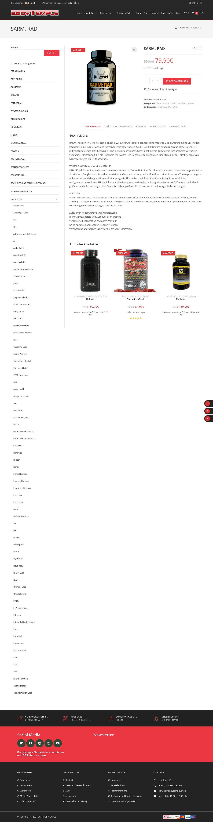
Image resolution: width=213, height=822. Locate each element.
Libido (14, 135)
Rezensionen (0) (177, 126)
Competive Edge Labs (23, 361)
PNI (15, 219)
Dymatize (17, 410)
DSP (15, 403)
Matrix (16, 551)
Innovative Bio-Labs (22, 488)
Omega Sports (19, 594)
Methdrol (181, 299)
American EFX (19, 255)
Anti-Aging (16, 79)
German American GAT (23, 431)
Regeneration (18, 159)
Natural (138, 296)
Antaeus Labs (19, 262)
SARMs (190, 103)
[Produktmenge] (152, 80)
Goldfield (145, 296)
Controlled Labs (20, 368)
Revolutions (18, 643)
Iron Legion (18, 502)
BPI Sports (17, 318)
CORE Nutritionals (21, 375)
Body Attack (18, 311)
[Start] (176, 27)
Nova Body (18, 565)
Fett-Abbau (16, 103)
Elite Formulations (21, 417)
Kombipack (16, 127)
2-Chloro (162, 106)
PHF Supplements (21, 608)
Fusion (193, 296)
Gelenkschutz (18, 119)
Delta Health (18, 389)
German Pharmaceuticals (24, 438)
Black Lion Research (22, 304)
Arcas (15, 283)
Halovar (90, 299)
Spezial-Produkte (20, 167)
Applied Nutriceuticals (23, 269)
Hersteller (16, 199)
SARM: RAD (196, 27)
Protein (15, 151)
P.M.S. (16, 601)
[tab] (93, 126)
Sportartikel (17, 175)
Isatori (16, 509)
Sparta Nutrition (20, 678)
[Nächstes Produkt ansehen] (200, 48)
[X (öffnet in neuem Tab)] (189, 3)
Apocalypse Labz (20, 212)
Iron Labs (17, 495)
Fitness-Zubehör (19, 111)
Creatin (15, 95)
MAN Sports (18, 544)
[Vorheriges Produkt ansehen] (194, 48)
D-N (15, 382)
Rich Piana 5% (19, 650)
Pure (15, 629)
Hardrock (17, 453)
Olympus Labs (19, 587)
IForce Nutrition (20, 474)
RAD (169, 106)
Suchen (14, 47)
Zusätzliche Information (118, 126)
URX (15, 227)
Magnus (16, 537)
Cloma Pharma (20, 354)
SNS (15, 671)
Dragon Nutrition (21, 396)
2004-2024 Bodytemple (44, 817)
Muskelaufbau (179, 103)
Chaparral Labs (20, 347)
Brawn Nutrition (163, 103)
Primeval (17, 615)
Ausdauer (16, 87)
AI (14, 241)
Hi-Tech (16, 460)
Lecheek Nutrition (21, 516)
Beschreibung (92, 126)
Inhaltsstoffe (158, 126)
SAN (15, 664)
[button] (134, 49)
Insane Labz (18, 205)
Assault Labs (18, 290)
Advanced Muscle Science (24, 234)
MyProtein (18, 558)
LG (14, 523)
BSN (15, 340)
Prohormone (91, 296)
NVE (15, 580)
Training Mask (19, 685)
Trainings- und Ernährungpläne (28, 183)
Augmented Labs (20, 297)
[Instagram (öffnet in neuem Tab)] (200, 3)
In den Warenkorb (177, 81)
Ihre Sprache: (17, 3)
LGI (14, 530)
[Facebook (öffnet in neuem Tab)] (193, 3)
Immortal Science (21, 481)
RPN (15, 657)
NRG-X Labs (18, 572)
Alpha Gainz (18, 248)
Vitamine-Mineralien (21, 191)
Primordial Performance (24, 622)
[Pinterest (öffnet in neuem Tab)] (197, 3)
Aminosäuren (18, 71)
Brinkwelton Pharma (22, 332)
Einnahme (141, 126)
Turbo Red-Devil (135, 299)
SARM (175, 106)
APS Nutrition (19, 276)
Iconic (15, 467)
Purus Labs (102, 296)
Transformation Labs (22, 692)
